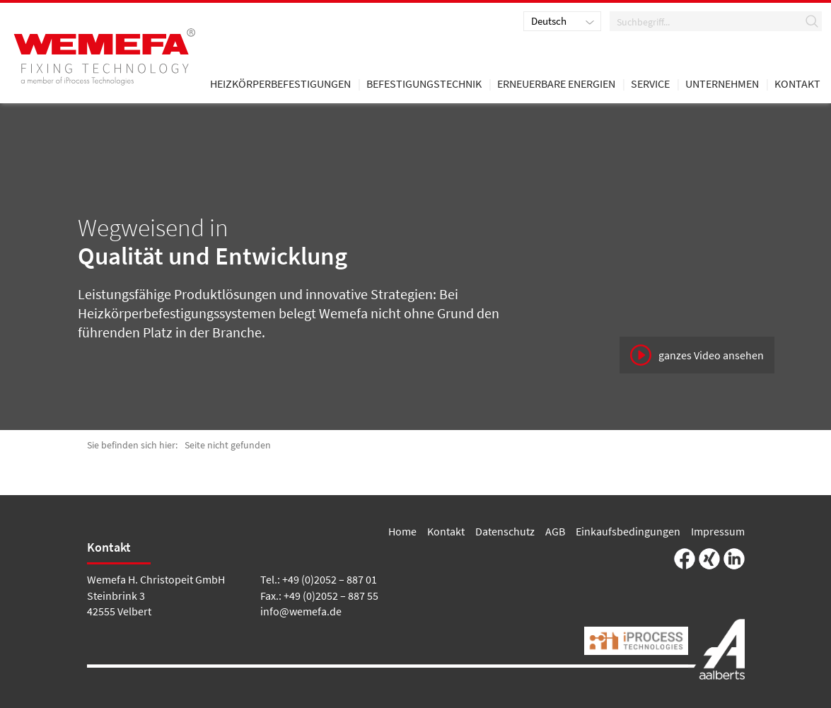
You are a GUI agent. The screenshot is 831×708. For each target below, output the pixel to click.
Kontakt (446, 531)
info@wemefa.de (301, 611)
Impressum (718, 531)
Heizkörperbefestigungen (280, 84)
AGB (555, 531)
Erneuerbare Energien (556, 84)
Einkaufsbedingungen (628, 531)
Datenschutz (505, 531)
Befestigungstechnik (424, 84)
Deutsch (548, 21)
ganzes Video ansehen (711, 355)
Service (650, 84)
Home (402, 531)
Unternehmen (722, 84)
